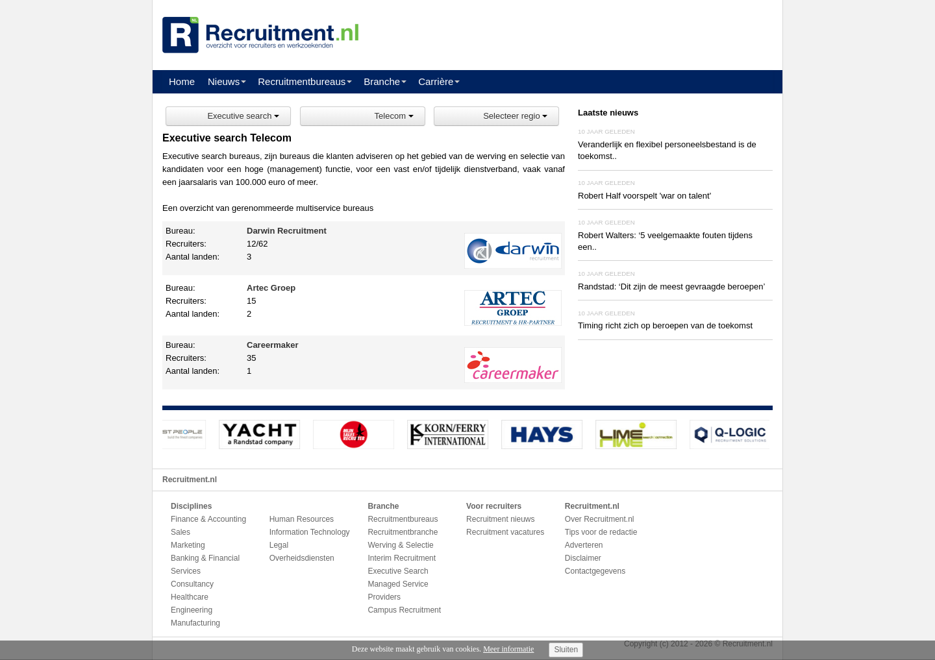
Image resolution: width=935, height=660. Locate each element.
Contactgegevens (595, 571)
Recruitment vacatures (505, 532)
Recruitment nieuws (500, 519)
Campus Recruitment (404, 610)
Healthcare (189, 597)
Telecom (394, 116)
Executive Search (398, 571)
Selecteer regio (515, 116)
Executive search (243, 116)
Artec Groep (271, 288)
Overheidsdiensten (301, 558)
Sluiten (566, 649)
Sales (180, 532)
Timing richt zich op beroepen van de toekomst (665, 325)
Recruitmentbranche (403, 532)
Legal (278, 545)
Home (182, 81)
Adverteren (584, 545)
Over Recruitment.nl (599, 519)
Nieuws (224, 81)
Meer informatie (508, 649)
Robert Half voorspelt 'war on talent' (644, 196)
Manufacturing (195, 623)
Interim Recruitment (402, 558)
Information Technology (309, 532)
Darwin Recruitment (287, 231)
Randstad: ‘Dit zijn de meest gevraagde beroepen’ (671, 286)
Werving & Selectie (400, 545)
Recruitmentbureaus (301, 81)
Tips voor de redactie (601, 532)
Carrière (435, 81)
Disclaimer (583, 558)
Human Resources (301, 519)
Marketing (188, 545)
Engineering (191, 610)
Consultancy (192, 584)
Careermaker (273, 345)
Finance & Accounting (208, 519)
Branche (382, 81)
